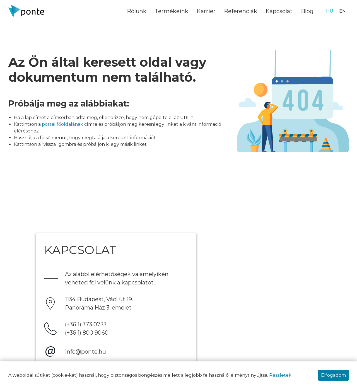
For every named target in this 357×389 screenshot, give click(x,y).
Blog (307, 11)
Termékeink (171, 11)
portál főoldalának (62, 124)
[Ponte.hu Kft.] (26, 11)
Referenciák (240, 11)
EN (342, 11)
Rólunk (136, 11)
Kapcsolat (279, 11)
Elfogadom (333, 375)
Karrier (206, 11)
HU (329, 11)
